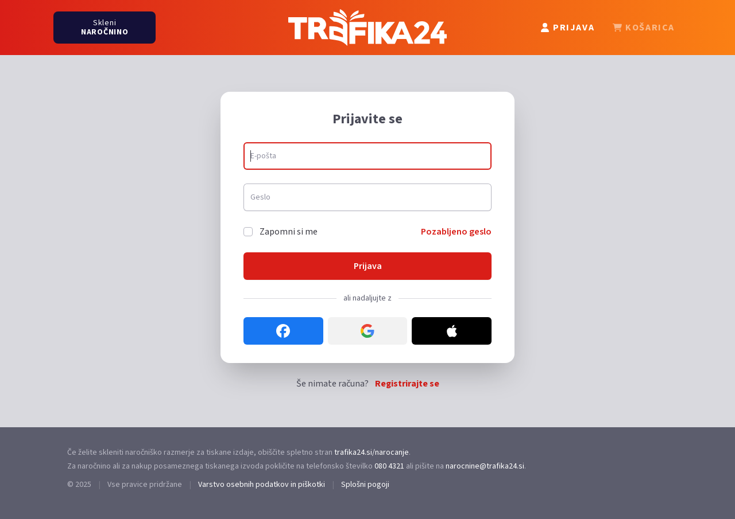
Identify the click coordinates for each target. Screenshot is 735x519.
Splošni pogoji (365, 484)
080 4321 (389, 466)
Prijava (368, 266)
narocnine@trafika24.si (485, 466)
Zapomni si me (289, 231)
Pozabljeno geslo (456, 231)
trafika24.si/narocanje (371, 452)
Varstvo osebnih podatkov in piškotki (261, 484)
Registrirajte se (407, 383)
